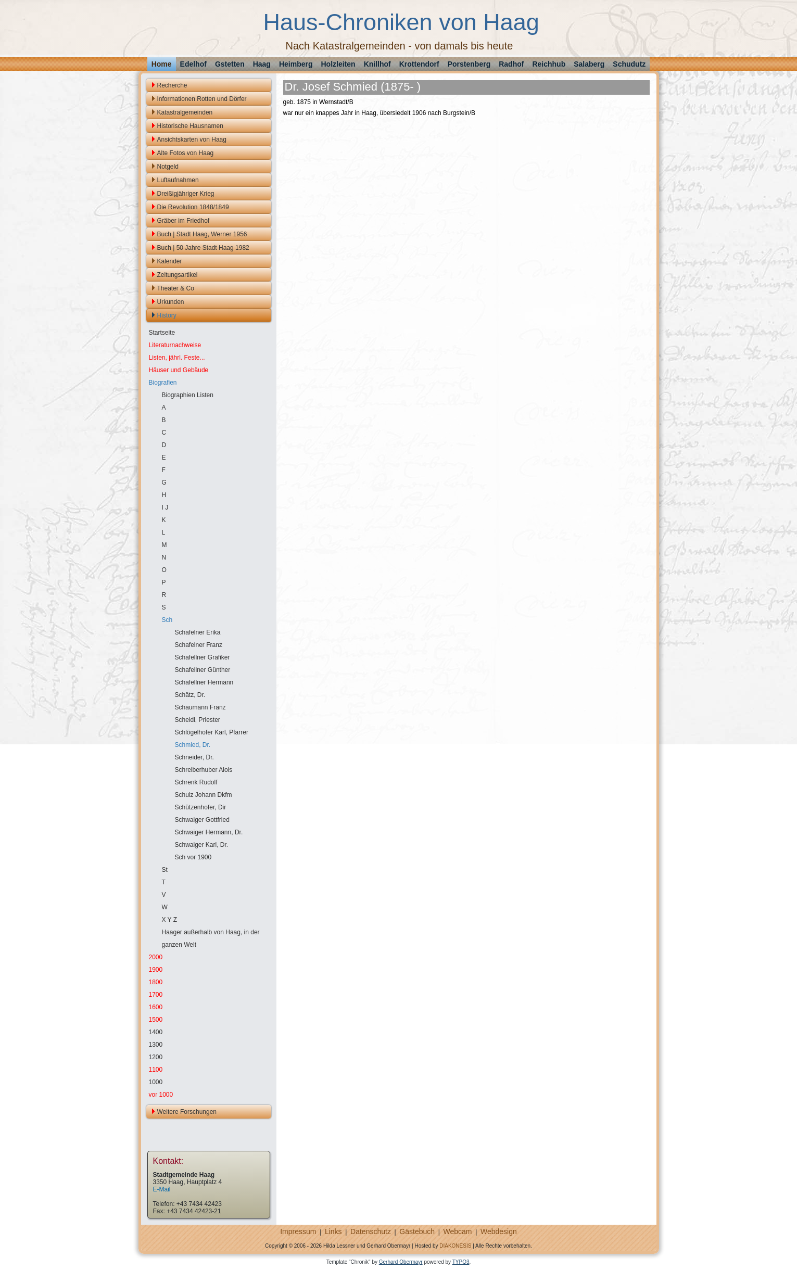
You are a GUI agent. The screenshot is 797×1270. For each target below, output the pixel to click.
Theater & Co (175, 288)
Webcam (458, 1231)
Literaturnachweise (175, 345)
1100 (156, 1069)
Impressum (298, 1231)
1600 (156, 1007)
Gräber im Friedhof (183, 220)
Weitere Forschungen (187, 1111)
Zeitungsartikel (177, 274)
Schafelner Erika (198, 632)
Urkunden (170, 302)
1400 (156, 1032)
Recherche (172, 85)
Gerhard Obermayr (401, 1262)
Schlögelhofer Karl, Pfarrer (211, 732)
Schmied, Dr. (193, 744)
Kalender (169, 261)
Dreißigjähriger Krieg (185, 193)
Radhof (511, 64)
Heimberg (296, 64)
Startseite (162, 332)
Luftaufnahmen (178, 180)
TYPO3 (461, 1262)
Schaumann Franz (200, 707)
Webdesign (498, 1231)
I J (165, 507)
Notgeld (168, 166)
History (166, 315)
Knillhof (377, 64)
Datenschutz (370, 1231)
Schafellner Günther (203, 670)
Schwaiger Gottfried (202, 819)
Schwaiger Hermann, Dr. (209, 832)
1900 (156, 969)
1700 (156, 994)
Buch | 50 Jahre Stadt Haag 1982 (203, 247)
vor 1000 (161, 1094)
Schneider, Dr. (194, 757)
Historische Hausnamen (190, 126)
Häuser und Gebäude (179, 370)
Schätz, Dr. (190, 694)
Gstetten (230, 64)
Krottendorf (419, 64)
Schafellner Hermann (204, 682)
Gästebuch (417, 1231)
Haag (262, 64)
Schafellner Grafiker (202, 657)
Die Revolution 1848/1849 (193, 207)
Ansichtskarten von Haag (191, 139)
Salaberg (589, 64)
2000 (156, 957)
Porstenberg (469, 64)
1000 (156, 1082)
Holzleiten (338, 64)
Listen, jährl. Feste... (177, 357)
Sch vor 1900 (193, 857)
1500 (156, 1019)
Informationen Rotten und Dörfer (202, 99)
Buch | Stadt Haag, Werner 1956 (202, 234)
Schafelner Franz (198, 645)
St (165, 869)
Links (333, 1231)
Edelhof (193, 64)
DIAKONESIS (455, 1246)
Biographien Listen (187, 395)
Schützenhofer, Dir (200, 807)
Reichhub (548, 64)
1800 (156, 982)
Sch (167, 620)
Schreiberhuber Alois (204, 769)
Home (161, 64)
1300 (156, 1044)
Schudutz (629, 64)
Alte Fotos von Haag (185, 153)
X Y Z (170, 919)
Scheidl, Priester (197, 719)
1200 (156, 1057)
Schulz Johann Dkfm (203, 794)
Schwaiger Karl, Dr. (202, 844)
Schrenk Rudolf (196, 782)
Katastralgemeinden (185, 112)
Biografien (163, 382)
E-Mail (162, 1189)
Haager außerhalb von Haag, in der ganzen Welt (211, 938)
